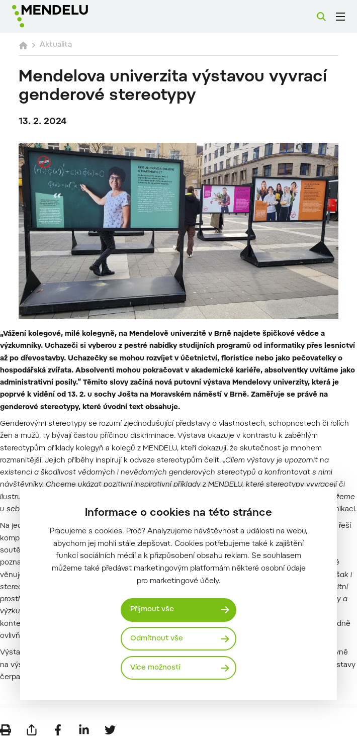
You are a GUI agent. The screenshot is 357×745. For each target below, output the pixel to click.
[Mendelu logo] (64, 16)
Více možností (155, 668)
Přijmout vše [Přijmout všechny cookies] (152, 609)
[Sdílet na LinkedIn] (84, 729)
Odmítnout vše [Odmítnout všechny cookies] (156, 638)
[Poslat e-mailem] (31, 729)
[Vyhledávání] (321, 16)
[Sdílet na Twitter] (110, 729)
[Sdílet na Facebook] (57, 729)
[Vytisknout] (5, 729)
